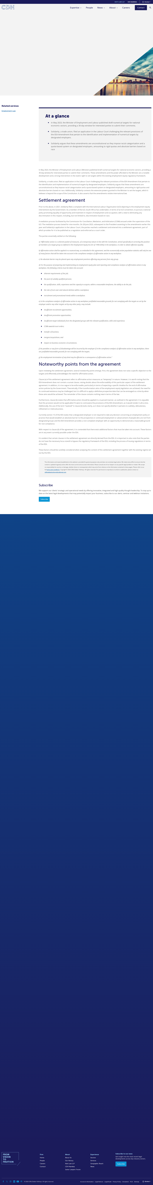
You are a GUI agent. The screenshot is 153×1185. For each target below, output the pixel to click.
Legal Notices (99, 1181)
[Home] (8, 7)
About (112, 7)
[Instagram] (10, 1181)
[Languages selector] (146, 2)
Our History (69, 1161)
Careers (126, 7)
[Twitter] (7, 1181)
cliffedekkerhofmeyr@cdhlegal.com (55, 472)
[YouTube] (17, 1181)
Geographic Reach (96, 1164)
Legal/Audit (107, 1181)
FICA (131, 1181)
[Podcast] (21, 1181)
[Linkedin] (14, 1181)
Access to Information (87, 1181)
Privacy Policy (117, 1181)
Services (93, 1161)
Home (42, 1158)
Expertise (74, 7)
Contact (43, 1166)
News (100, 7)
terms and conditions (53, 469)
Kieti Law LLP (120, 2)
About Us (68, 1158)
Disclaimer (125, 1181)
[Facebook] (3, 1181)
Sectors (93, 1158)
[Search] (150, 7)
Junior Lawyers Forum (73, 1169)
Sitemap (136, 1181)
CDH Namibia (132, 2)
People (89, 7)
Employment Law (9, 111)
